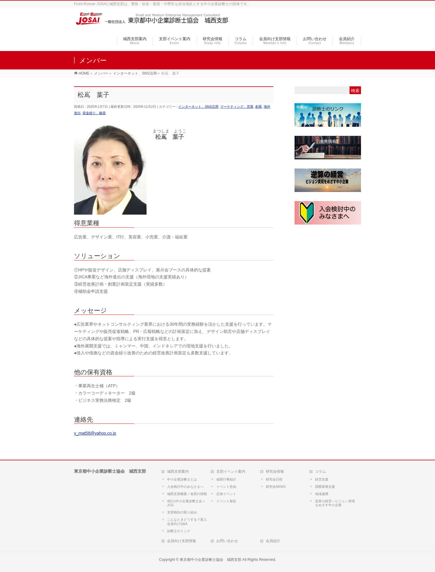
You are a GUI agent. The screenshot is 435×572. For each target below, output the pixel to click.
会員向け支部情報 (181, 541)
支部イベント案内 (230, 471)
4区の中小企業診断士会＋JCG (186, 503)
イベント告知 (226, 486)
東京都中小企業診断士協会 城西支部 (210, 560)
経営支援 (321, 479)
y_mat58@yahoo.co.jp (95, 433)
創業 (258, 106)
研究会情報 (275, 471)
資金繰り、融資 (94, 113)
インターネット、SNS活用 (198, 106)
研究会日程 (274, 479)
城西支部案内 (178, 471)
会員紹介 (273, 541)
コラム (320, 471)
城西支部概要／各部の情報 (187, 494)
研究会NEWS (276, 486)
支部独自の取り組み (182, 512)
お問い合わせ (227, 541)
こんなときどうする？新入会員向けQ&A (187, 522)
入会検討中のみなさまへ (185, 486)
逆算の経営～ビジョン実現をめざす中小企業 (335, 503)
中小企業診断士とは (182, 479)
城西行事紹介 (226, 479)
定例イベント (226, 494)
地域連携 (321, 494)
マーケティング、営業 (236, 106)
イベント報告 (226, 501)
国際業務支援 (325, 486)
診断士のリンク (178, 531)
